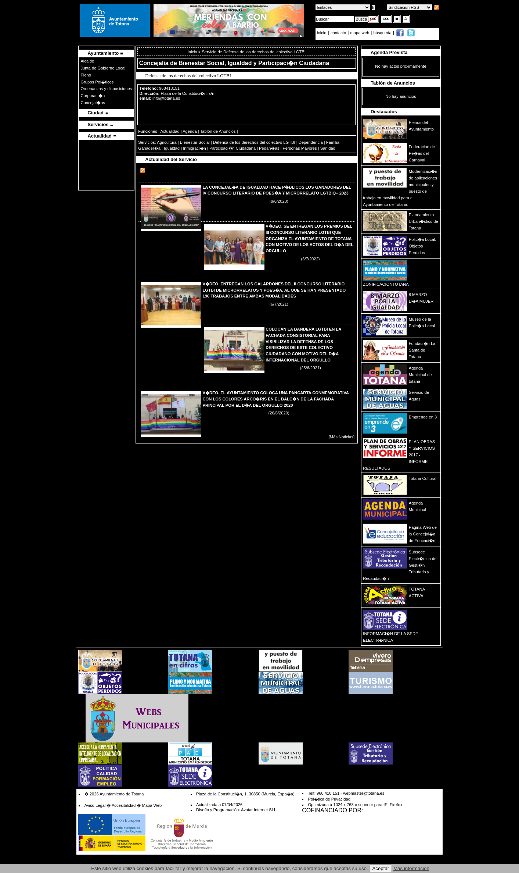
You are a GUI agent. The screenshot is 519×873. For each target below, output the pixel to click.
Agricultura (166, 142)
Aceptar (380, 868)
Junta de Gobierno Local (102, 68)
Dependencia (311, 142)
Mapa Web (152, 805)
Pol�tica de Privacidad (329, 799)
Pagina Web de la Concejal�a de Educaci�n (423, 534)
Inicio (193, 52)
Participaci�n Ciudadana (232, 148)
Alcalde (87, 61)
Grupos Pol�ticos (96, 82)
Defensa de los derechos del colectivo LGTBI (254, 142)
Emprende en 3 (423, 417)
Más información (411, 868)
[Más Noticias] (341, 437)
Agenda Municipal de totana (420, 375)
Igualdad (172, 148)
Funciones (147, 131)
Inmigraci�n (194, 148)
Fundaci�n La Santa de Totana (422, 350)
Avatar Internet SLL (258, 810)
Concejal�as (92, 102)
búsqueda (383, 33)
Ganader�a (149, 148)
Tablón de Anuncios (218, 131)
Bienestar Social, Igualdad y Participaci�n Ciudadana (254, 63)
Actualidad (169, 131)
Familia (332, 142)
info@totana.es (166, 98)
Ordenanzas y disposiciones (106, 88)
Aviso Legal (95, 805)
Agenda (190, 131)
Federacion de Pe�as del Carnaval (422, 153)
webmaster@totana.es (363, 793)
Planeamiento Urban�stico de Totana (423, 221)
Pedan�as (269, 148)
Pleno (85, 75)
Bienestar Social (195, 142)
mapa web (360, 33)
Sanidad (327, 148)
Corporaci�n (92, 95)
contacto (338, 33)
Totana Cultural (422, 478)
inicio (322, 33)
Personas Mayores (299, 148)
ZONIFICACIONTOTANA (386, 284)
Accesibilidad (124, 805)
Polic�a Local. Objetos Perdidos (422, 246)
